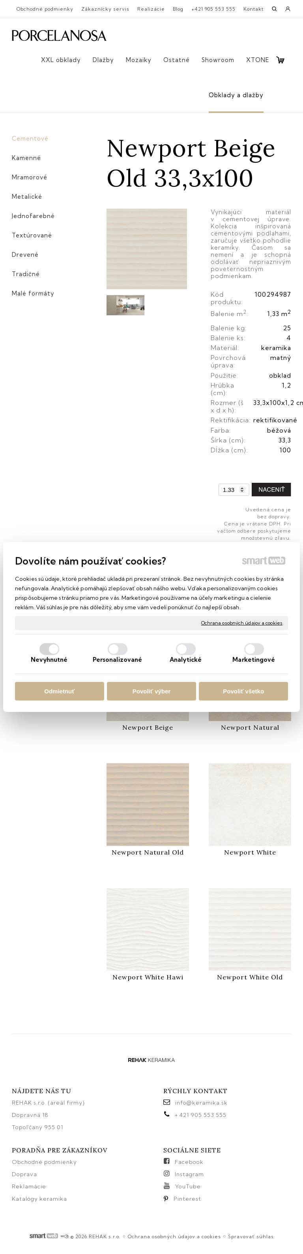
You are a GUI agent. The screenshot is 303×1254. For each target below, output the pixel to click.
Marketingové (253, 659)
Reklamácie (30, 1186)
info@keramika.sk (201, 1102)
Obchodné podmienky (44, 1162)
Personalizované (117, 659)
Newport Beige (147, 727)
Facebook (189, 1162)
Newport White (250, 852)
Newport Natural (250, 727)
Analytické (186, 659)
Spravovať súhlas (251, 1236)
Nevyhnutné (49, 659)
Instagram (189, 1174)
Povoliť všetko (243, 691)
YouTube (188, 1186)
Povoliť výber (151, 691)
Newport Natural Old (148, 852)
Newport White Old (250, 977)
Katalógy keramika (39, 1198)
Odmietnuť (59, 691)
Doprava (24, 1174)
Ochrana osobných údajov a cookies (241, 623)
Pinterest (187, 1198)
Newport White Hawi (147, 977)
